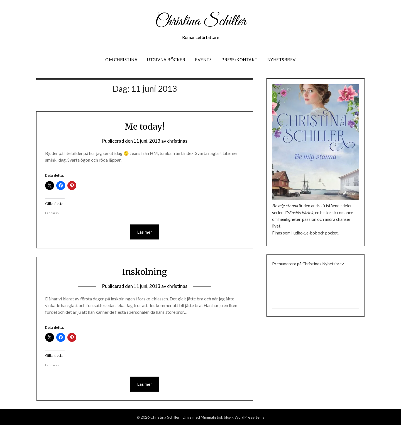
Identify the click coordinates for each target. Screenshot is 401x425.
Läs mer (144, 231)
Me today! (144, 126)
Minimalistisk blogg (217, 417)
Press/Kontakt (239, 59)
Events (203, 59)
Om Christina (121, 59)
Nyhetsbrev (281, 59)
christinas (177, 141)
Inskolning (144, 271)
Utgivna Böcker (166, 59)
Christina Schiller (200, 22)
